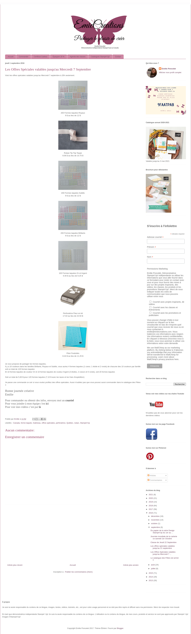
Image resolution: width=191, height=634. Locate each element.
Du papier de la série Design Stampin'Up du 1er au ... (162, 531)
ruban (76, 423)
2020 (151, 498)
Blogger (120, 628)
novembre (155, 520)
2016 (151, 513)
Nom (150, 257)
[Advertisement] (73, 533)
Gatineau (37, 423)
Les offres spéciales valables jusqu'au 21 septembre (162, 547)
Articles (152, 475)
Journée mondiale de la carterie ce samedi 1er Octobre (163, 537)
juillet (153, 568)
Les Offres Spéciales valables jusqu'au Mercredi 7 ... (162, 553)
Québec (69, 423)
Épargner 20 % (58, 57)
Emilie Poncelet (169, 69)
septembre (156, 527)
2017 (151, 509)
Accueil (10, 57)
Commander (23, 57)
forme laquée (26, 423)
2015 (151, 573)
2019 (151, 502)
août (153, 565)
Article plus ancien (131, 565)
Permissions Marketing (157, 269)
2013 (151, 580)
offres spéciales (48, 423)
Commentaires (155, 480)
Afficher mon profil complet (170, 72)
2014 (151, 577)
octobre (154, 523)
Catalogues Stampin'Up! (100, 57)
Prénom (151, 247)
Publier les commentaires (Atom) (79, 572)
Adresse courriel (155, 237)
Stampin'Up (85, 423)
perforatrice (60, 423)
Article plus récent (14, 565)
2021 (151, 494)
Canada (16, 423)
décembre (155, 516)
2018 (151, 505)
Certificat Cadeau (40, 57)
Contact (118, 57)
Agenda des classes (77, 57)
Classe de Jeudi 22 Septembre (163, 542)
